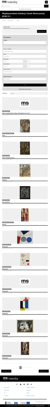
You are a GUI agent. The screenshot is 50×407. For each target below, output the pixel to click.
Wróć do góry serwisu (30, 395)
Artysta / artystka (7, 49)
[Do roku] (36, 61)
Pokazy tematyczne (8, 76)
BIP (4, 392)
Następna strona (43, 371)
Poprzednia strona (6, 371)
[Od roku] (13, 61)
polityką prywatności (39, 405)
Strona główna (10, 20)
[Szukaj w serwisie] (23, 6)
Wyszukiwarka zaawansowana (25, 9)
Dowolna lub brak (25, 78)
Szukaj (46, 6)
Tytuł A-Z (29, 93)
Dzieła (18, 20)
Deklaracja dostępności (30, 387)
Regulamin (28, 390)
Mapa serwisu (6, 390)
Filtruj (25, 85)
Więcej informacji (42, 31)
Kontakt (27, 392)
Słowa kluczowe (7, 69)
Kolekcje (5, 40)
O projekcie (6, 395)
